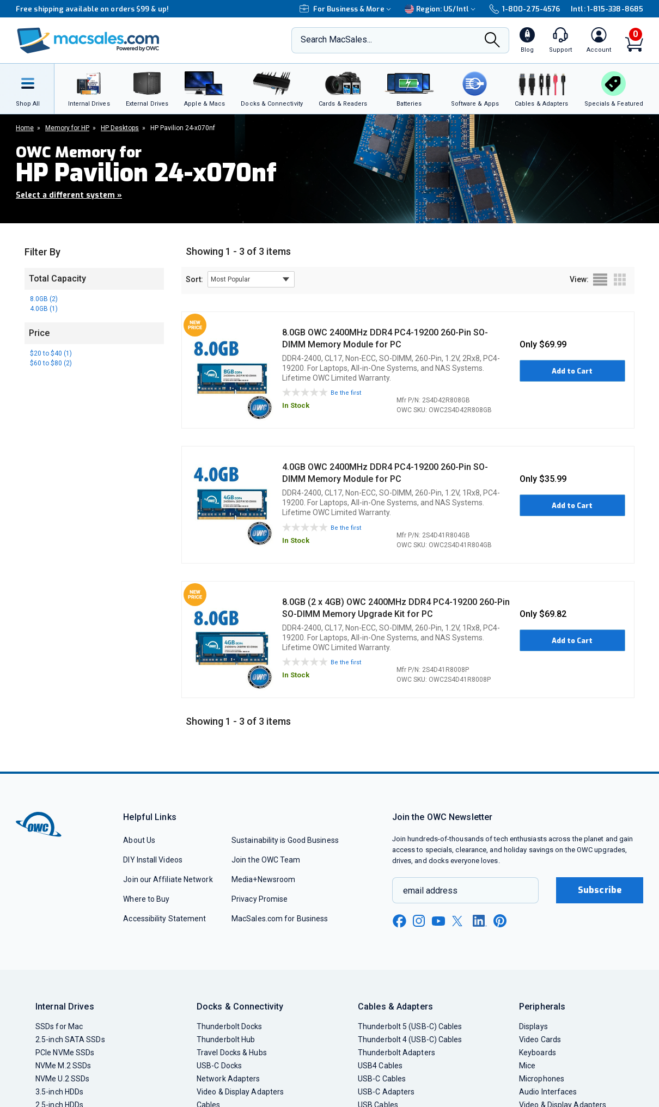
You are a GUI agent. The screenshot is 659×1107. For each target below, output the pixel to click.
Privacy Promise (259, 899)
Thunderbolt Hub (226, 1039)
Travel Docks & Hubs (232, 1052)
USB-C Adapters (386, 1091)
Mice (527, 1065)
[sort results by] (251, 279)
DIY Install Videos (152, 859)
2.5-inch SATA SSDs (70, 1039)
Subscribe (599, 890)
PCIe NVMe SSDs (64, 1052)
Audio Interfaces (548, 1091)
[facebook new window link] (399, 921)
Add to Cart (572, 371)
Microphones (541, 1078)
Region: (441, 9)
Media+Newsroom (263, 879)
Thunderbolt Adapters (396, 1052)
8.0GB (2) (44, 299)
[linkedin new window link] (480, 921)
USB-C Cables (382, 1078)
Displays (533, 1026)
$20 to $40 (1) (51, 353)
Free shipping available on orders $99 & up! (92, 9)
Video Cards (540, 1039)
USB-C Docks (219, 1065)
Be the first (346, 392)
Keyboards (537, 1052)
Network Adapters (228, 1078)
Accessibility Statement (164, 918)
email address (430, 890)
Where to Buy (146, 899)
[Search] (492, 41)
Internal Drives (64, 1006)
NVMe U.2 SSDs (62, 1078)
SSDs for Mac (59, 1026)
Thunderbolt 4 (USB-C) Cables (410, 1039)
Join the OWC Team (266, 859)
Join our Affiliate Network (167, 879)
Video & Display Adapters (240, 1091)
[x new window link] (459, 921)
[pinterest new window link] (500, 920)
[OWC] (88, 40)
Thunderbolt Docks (230, 1026)
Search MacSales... (336, 39)
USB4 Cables (380, 1065)
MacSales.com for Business (279, 918)
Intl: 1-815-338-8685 (607, 9)
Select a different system (69, 195)
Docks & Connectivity (240, 1006)
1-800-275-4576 (524, 9)
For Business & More (347, 9)
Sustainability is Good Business (285, 840)
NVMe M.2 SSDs (63, 1065)
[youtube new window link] (438, 921)
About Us (139, 840)
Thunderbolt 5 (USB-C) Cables (410, 1026)
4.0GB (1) (44, 309)
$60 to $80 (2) (51, 363)
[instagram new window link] (419, 921)
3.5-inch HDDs (59, 1091)
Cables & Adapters (395, 1006)
